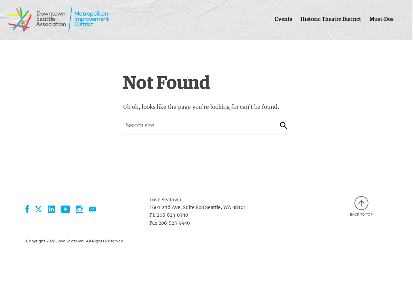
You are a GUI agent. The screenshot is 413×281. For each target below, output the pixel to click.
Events (283, 19)
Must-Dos (381, 19)
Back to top (361, 206)
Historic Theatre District (331, 19)
